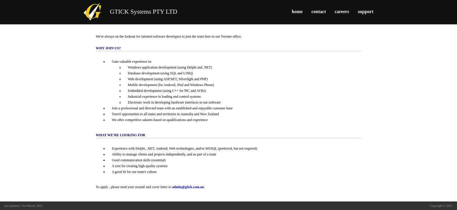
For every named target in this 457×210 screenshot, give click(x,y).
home (297, 11)
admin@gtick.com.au (188, 187)
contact (318, 11)
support (365, 11)
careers (342, 11)
